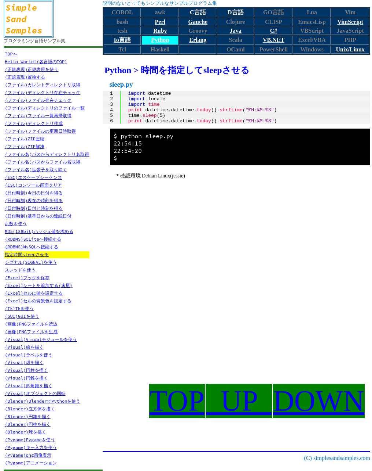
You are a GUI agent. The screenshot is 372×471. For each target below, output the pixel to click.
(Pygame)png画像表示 (28, 455)
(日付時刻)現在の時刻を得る (34, 200)
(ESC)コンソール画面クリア (33, 185)
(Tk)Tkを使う (19, 308)
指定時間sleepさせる (27, 254)
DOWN (318, 401)
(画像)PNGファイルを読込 (31, 324)
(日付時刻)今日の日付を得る (34, 192)
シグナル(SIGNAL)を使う (31, 262)
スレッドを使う (20, 270)
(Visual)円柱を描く (26, 370)
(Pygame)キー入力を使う (31, 447)
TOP (177, 401)
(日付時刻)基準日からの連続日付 (38, 216)
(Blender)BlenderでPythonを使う (42, 401)
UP (239, 401)
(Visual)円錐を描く (26, 378)
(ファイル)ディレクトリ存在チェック (42, 92)
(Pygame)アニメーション (31, 462)
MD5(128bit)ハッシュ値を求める (39, 231)
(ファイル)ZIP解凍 (24, 146)
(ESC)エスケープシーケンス (33, 177)
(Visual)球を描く (24, 362)
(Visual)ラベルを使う (28, 354)
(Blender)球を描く (25, 432)
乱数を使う (16, 223)
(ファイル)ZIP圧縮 (24, 138)
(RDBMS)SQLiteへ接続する (33, 239)
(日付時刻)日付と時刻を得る (34, 208)
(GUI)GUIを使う (22, 316)
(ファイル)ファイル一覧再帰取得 (38, 115)
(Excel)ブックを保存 (27, 277)
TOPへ (11, 54)
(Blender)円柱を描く (28, 424)
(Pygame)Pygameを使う (30, 439)
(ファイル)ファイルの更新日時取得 (40, 131)
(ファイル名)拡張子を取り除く (36, 169)
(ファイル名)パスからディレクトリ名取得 (47, 154)
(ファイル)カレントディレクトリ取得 (42, 84)
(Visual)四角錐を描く (28, 385)
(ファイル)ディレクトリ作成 (34, 123)
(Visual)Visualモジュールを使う (41, 339)
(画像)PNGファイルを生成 (31, 331)
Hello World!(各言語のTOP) (36, 61)
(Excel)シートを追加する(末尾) (39, 285)
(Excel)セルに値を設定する (34, 293)
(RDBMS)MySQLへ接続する (31, 246)
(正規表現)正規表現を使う (31, 69)
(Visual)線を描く (24, 347)
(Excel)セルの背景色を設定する (38, 300)
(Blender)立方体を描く (30, 408)
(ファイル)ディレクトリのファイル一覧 (45, 108)
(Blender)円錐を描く (28, 416)
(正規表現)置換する (25, 77)
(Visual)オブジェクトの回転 (35, 393)
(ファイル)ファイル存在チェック (38, 100)
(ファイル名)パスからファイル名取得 (42, 162)
